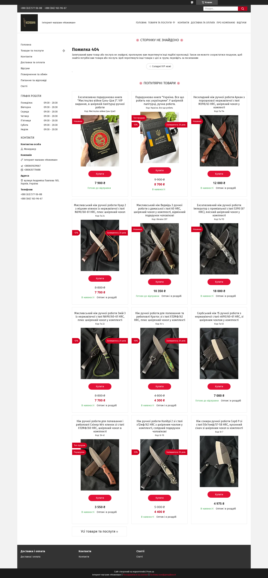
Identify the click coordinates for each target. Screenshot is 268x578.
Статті (24, 86)
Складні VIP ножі (161, 66)
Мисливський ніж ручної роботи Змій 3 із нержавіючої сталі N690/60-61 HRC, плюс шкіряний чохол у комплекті (100, 317)
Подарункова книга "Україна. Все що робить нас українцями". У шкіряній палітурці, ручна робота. (159, 101)
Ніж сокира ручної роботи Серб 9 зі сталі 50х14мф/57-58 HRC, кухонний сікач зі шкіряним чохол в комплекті (219, 425)
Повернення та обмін (34, 74)
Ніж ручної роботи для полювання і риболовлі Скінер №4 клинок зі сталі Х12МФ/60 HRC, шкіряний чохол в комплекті (100, 426)
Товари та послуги (160, 22)
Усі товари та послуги (98, 531)
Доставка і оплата (30, 556)
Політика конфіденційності (163, 575)
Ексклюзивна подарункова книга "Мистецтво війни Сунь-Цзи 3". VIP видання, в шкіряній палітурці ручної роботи (100, 102)
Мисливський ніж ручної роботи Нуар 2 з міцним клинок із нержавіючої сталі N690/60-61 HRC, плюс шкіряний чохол (100, 209)
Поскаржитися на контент (135, 575)
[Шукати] (242, 8)
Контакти (183, 22)
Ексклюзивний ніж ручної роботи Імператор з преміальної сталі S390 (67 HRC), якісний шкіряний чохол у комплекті (219, 210)
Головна (141, 22)
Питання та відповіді (33, 80)
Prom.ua (150, 571)
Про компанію (226, 22)
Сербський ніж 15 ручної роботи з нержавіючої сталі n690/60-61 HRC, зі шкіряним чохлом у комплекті (219, 317)
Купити (100, 173)
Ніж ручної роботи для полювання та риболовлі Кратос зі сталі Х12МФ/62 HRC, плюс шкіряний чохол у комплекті (159, 317)
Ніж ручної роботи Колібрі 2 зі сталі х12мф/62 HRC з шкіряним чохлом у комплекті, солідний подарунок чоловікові (160, 426)
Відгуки (241, 22)
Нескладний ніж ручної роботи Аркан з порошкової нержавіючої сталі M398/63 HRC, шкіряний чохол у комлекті (219, 102)
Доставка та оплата (203, 22)
